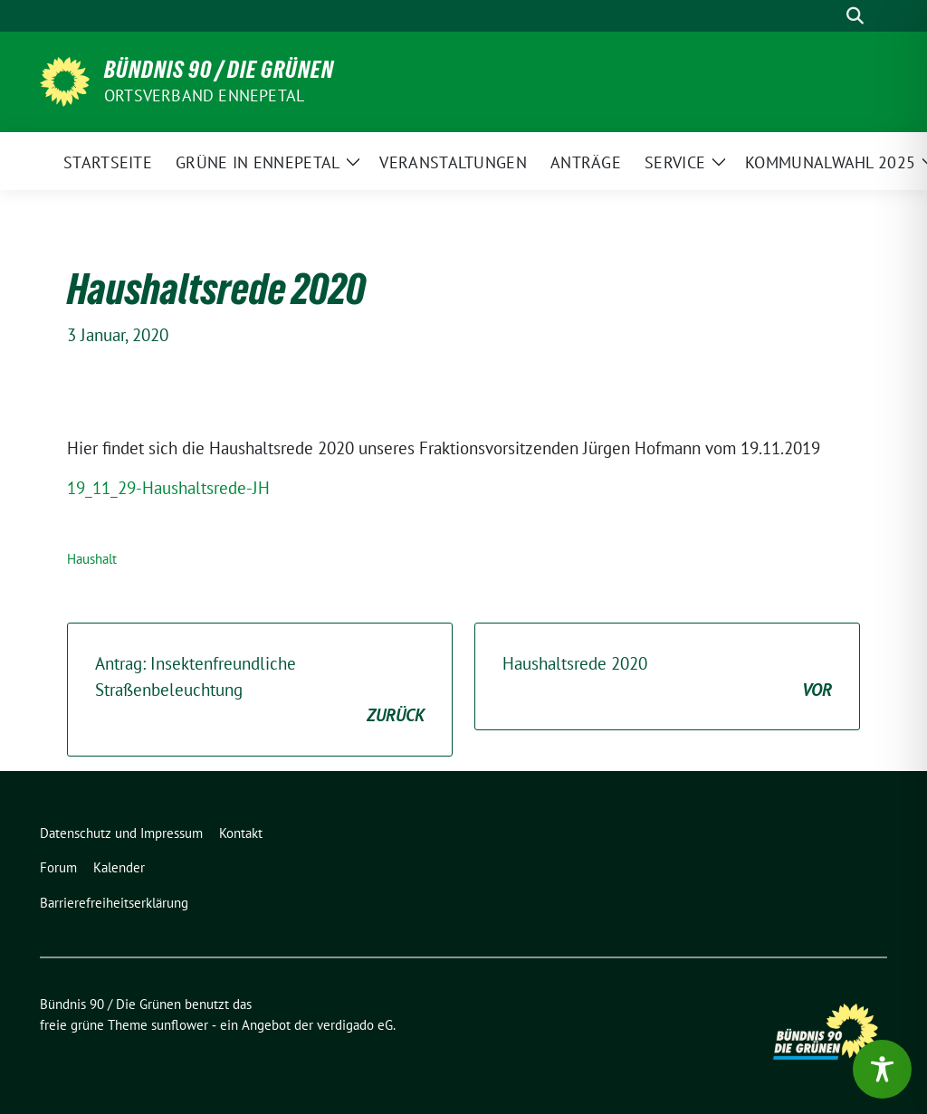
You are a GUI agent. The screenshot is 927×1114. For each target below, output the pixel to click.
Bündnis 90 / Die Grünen (219, 69)
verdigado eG (355, 1024)
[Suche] (829, 16)
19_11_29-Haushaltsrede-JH (168, 488)
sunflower (179, 1024)
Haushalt (92, 558)
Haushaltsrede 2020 (667, 677)
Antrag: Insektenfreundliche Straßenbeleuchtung (260, 690)
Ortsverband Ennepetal (204, 95)
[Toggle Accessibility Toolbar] (882, 1069)
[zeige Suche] (855, 16)
